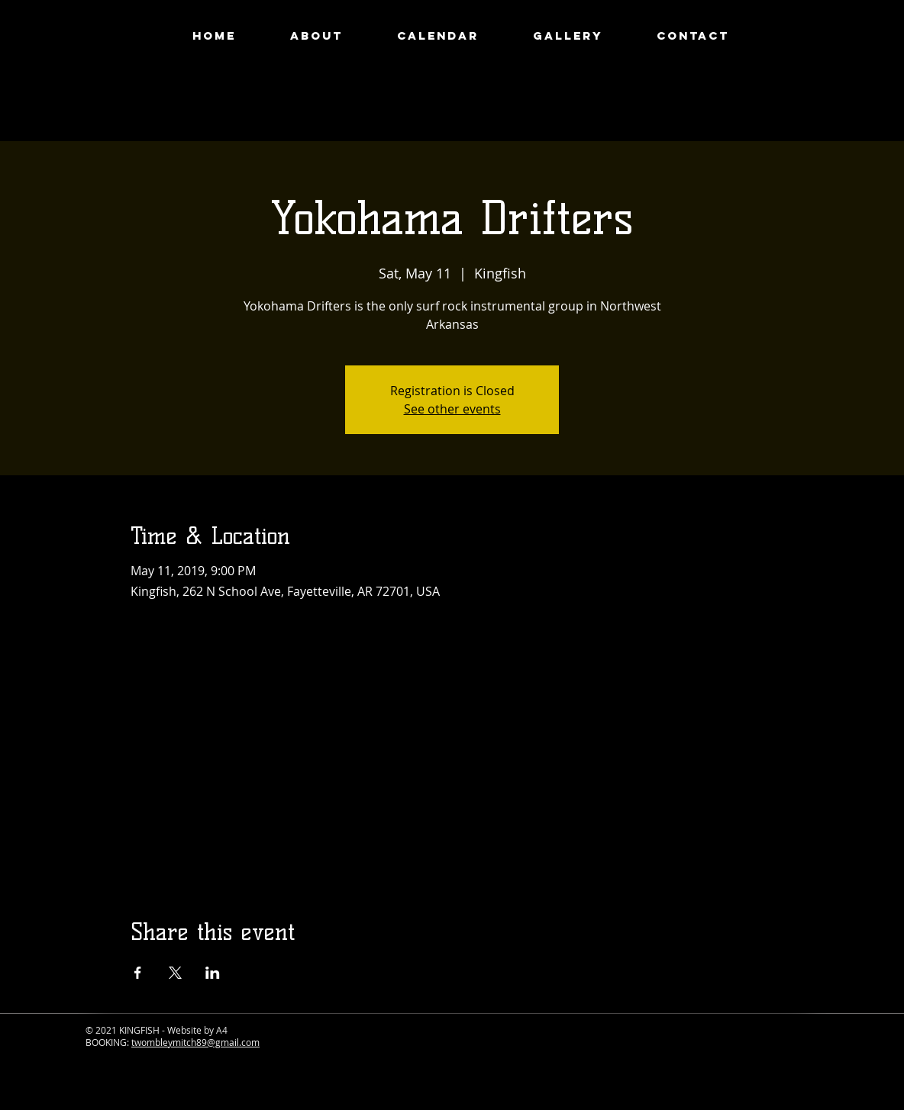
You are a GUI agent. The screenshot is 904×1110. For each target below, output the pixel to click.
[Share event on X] (175, 973)
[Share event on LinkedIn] (212, 973)
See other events (452, 409)
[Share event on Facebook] (138, 973)
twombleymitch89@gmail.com (195, 1042)
